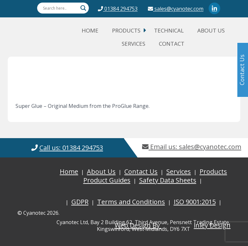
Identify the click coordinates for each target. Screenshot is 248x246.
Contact (171, 43)
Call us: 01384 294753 (71, 147)
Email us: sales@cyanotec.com (191, 146)
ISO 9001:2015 (195, 201)
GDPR (79, 201)
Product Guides (106, 180)
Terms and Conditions (131, 201)
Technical (169, 30)
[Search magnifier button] (83, 8)
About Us (211, 30)
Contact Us (141, 171)
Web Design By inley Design (173, 225)
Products (126, 30)
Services (133, 43)
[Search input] (60, 8)
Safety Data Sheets (167, 180)
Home (90, 30)
